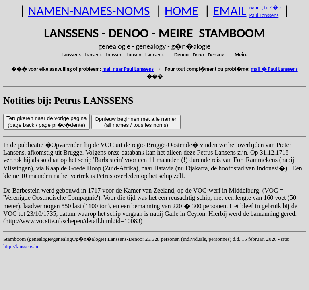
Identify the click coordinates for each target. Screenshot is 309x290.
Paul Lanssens (264, 15)
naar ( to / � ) (265, 7)
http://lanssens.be (21, 246)
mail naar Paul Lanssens (128, 69)
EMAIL (230, 11)
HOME (181, 11)
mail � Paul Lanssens (274, 69)
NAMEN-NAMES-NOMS (89, 11)
